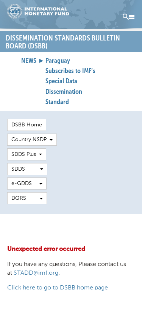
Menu (128, 16)
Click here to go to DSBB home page (57, 287)
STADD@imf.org (36, 272)
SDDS (27, 169)
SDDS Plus (26, 154)
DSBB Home (26, 124)
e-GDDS (26, 183)
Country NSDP (32, 139)
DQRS (27, 198)
